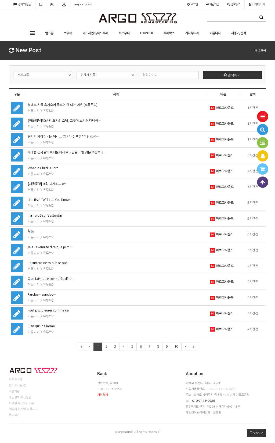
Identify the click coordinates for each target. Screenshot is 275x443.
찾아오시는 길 (17, 385)
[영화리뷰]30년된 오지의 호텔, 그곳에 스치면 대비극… (64, 120)
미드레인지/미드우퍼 (95, 33)
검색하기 (232, 75)
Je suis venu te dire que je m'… (50, 247)
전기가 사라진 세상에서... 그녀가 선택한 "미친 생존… (63, 136)
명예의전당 (22, 4)
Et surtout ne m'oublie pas (47, 263)
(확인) (232, 389)
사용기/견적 (238, 33)
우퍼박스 (169, 33)
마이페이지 (257, 4)
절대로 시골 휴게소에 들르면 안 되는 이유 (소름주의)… (64, 105)
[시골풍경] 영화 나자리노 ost (47, 184)
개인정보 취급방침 (20, 397)
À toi (31, 231)
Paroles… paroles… (42, 294)
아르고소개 (15, 379)
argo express (83, 4)
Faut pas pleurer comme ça (48, 310)
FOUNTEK (146, 33)
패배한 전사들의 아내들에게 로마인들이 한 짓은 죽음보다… (67, 152)
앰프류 (49, 33)
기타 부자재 (192, 33)
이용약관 (14, 391)
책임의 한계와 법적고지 (23, 409)
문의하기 (14, 415)
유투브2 (48, 110)
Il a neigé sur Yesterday (45, 215)
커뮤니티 (215, 33)
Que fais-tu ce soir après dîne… (51, 278)
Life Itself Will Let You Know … (50, 199)
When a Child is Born (43, 168)
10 (176, 346)
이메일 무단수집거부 (21, 403)
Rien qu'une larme (41, 326)
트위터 (68, 33)
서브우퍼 (124, 33)
